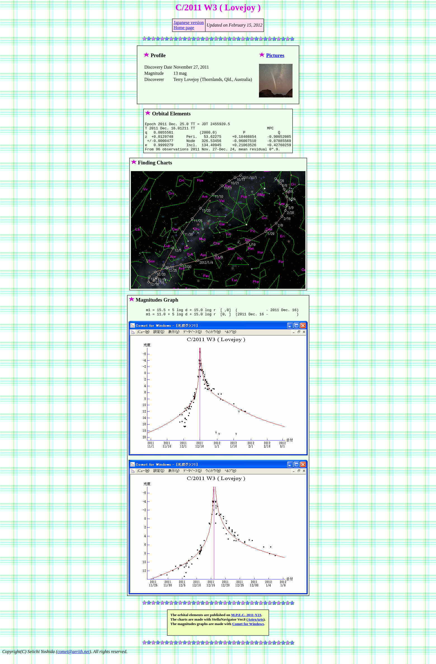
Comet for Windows (248, 631)
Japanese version (189, 22)
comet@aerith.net (73, 659)
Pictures (275, 55)
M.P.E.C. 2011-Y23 (246, 622)
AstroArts (255, 627)
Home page (184, 27)
